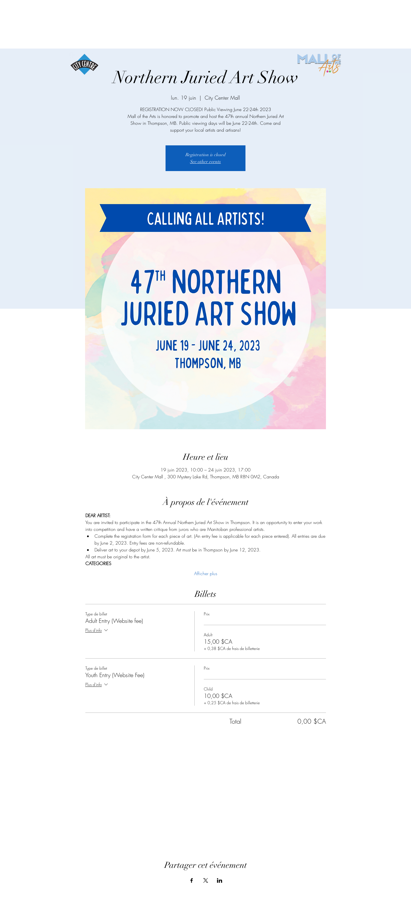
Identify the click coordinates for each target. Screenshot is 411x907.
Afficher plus (205, 573)
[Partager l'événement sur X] (205, 880)
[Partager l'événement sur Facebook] (191, 880)
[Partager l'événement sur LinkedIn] (219, 880)
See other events (205, 161)
